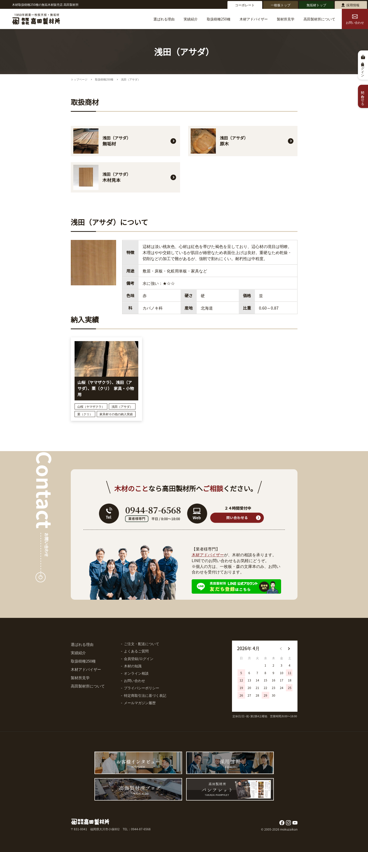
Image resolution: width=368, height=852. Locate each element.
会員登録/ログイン (138, 658)
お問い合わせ (355, 19)
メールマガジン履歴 (140, 702)
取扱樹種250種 (218, 18)
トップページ (79, 79)
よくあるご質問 (136, 650)
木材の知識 (133, 665)
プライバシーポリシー (141, 687)
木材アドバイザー (254, 18)
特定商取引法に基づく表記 (145, 695)
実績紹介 (191, 18)
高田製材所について (319, 18)
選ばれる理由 (164, 18)
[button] (288, 648)
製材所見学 (285, 18)
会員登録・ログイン (363, 68)
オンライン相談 (136, 673)
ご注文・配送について (141, 643)
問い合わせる (363, 96)
